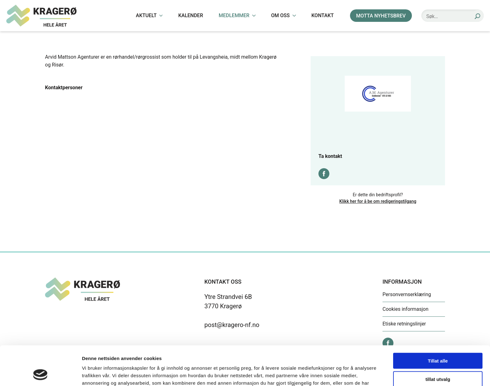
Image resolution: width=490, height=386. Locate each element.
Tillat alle (438, 323)
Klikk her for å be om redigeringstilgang (377, 201)
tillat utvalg (437, 342)
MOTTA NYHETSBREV (381, 16)
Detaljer (333, 373)
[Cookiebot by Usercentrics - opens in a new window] (40, 374)
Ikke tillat (438, 360)
